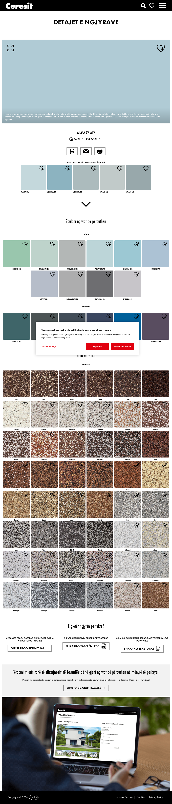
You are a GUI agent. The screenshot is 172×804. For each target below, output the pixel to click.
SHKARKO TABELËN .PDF (86, 646)
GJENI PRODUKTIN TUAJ (30, 648)
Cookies (141, 797)
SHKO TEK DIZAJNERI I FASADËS (86, 687)
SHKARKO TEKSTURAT (142, 648)
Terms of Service (124, 797)
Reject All (97, 346)
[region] (87, 338)
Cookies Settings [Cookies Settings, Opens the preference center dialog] (48, 346)
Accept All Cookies (122, 346)
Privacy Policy (156, 797)
